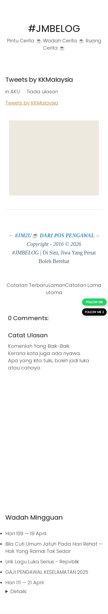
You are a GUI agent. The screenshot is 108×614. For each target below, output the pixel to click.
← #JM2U (20, 235)
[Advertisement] (54, 157)
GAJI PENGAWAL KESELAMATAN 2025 (46, 572)
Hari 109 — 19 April (25, 533)
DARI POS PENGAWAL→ (70, 235)
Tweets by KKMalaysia (39, 79)
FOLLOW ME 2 (94, 312)
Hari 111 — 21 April (24, 582)
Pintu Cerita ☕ (24, 40)
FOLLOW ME (94, 302)
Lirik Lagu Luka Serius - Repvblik (42, 561)
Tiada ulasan (42, 91)
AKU (15, 91)
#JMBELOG (54, 28)
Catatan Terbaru (27, 285)
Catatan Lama (83, 285)
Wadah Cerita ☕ (63, 40)
